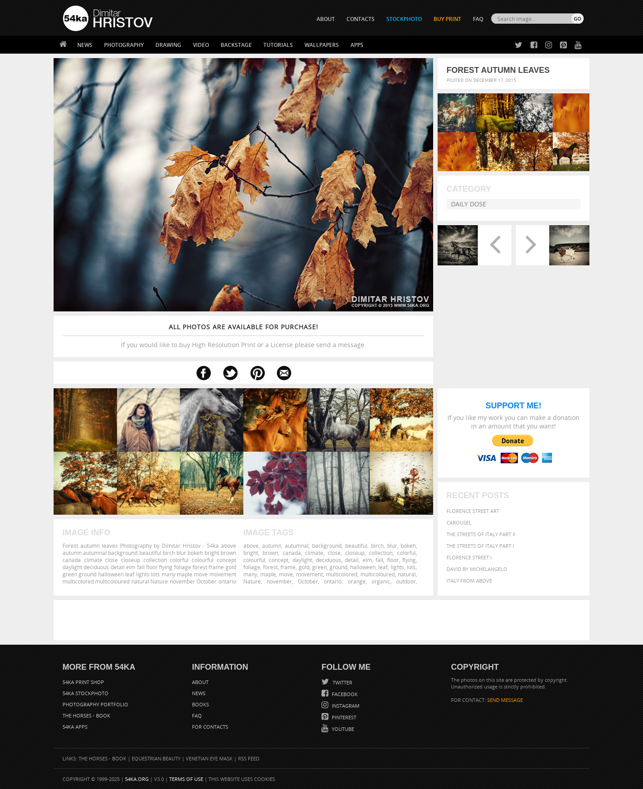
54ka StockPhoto (86, 693)
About (200, 682)
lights (397, 567)
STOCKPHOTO (404, 19)
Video (201, 45)
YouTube (342, 729)
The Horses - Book (86, 715)
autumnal (297, 545)
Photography (124, 45)
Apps (357, 45)
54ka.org (137, 779)
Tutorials (278, 45)
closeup (354, 552)
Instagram (344, 705)
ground (338, 567)
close (334, 552)
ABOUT (326, 19)
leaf (383, 567)
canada (292, 552)
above (251, 545)
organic (381, 581)
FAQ (478, 19)
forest (270, 567)
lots (411, 567)
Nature (252, 581)
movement (309, 574)
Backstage (236, 45)
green (319, 567)
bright (250, 552)
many (250, 574)
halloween (363, 567)
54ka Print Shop (83, 682)
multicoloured (377, 574)
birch (377, 545)
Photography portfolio (95, 704)
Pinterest (343, 717)
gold (304, 567)
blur (392, 545)
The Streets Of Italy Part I (480, 545)
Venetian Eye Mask (209, 758)
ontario (333, 581)
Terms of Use (186, 779)
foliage (251, 567)
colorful (406, 552)
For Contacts (210, 726)
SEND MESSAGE (505, 700)
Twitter (341, 682)
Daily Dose (468, 204)
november (279, 581)
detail (352, 559)
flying (409, 559)
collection (380, 552)
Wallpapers (322, 45)
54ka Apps (75, 726)
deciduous (328, 559)
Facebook (344, 694)
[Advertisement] (323, 620)
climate (314, 552)
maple (268, 574)
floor (393, 559)
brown (270, 552)
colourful (254, 559)
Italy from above (469, 580)
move (286, 574)
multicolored (341, 574)
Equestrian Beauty (156, 758)
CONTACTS (361, 19)
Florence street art (473, 511)
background (327, 545)
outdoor (406, 581)
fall (379, 559)
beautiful (356, 545)
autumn (271, 545)
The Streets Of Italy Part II (481, 534)
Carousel (459, 522)
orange (357, 581)
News (84, 45)
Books (200, 704)
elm (367, 559)
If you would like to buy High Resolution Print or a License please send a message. (243, 336)
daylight (302, 559)
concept (278, 559)
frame (288, 567)
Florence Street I (469, 557)
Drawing (168, 45)
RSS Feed (248, 758)
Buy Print (447, 19)
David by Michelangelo (477, 569)
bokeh (408, 545)
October (308, 581)
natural (407, 574)
